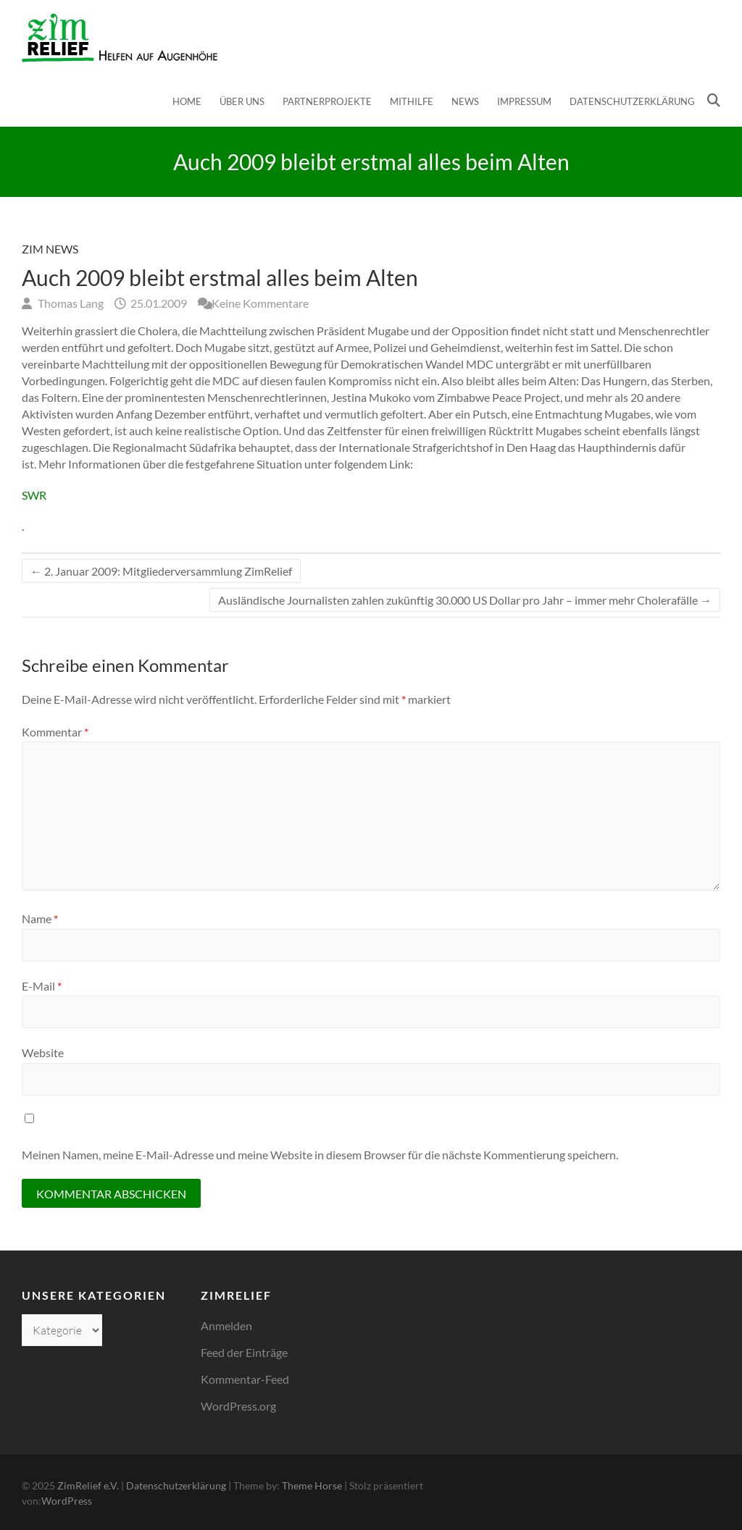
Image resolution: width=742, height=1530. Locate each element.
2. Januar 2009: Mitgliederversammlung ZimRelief (161, 571)
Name (40, 918)
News (465, 101)
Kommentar (55, 732)
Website (43, 1052)
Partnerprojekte (327, 101)
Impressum (524, 101)
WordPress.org (238, 1406)
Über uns (242, 101)
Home (186, 101)
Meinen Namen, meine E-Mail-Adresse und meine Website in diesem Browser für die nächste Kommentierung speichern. (320, 1154)
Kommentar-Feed (245, 1379)
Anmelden (226, 1325)
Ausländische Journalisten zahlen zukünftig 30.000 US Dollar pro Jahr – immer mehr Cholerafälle (465, 600)
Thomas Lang (70, 303)
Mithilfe (411, 101)
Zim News (50, 249)
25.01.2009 (157, 303)
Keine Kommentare (260, 303)
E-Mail (42, 986)
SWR (34, 495)
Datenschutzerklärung (632, 101)
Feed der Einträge (244, 1352)
